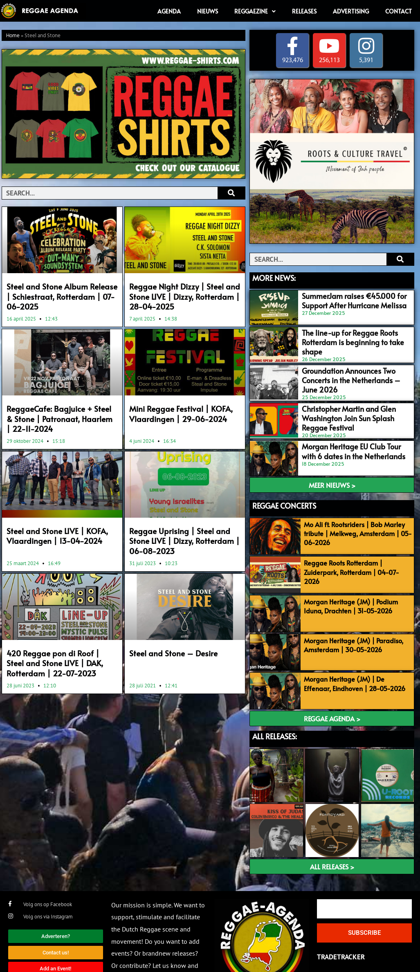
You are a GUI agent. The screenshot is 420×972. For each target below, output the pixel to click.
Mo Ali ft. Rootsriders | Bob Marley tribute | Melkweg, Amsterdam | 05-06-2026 (355, 518)
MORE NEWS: (274, 278)
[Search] (231, 193)
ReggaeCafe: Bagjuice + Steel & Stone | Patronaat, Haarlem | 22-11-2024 (59, 414)
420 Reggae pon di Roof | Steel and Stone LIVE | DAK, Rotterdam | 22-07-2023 (61, 653)
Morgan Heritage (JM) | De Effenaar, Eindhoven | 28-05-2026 (355, 660)
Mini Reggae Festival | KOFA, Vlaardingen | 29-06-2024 (174, 409)
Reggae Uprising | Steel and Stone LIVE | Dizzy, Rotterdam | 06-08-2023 (182, 534)
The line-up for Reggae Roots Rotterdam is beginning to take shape (353, 334)
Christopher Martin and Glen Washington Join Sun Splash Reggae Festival (351, 406)
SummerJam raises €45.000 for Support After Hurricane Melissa (344, 299)
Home (13, 35)
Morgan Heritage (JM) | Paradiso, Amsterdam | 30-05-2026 (350, 623)
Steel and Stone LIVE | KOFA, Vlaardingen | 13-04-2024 (51, 529)
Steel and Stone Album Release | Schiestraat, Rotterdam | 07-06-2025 (58, 295)
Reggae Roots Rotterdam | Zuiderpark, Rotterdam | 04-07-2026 (356, 550)
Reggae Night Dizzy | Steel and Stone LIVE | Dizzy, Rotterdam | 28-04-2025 (184, 295)
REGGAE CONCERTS (284, 490)
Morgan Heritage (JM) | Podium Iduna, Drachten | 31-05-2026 (348, 586)
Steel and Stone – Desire (168, 644)
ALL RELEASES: (274, 710)
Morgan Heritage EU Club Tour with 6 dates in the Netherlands (351, 437)
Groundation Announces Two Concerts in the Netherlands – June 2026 (353, 368)
